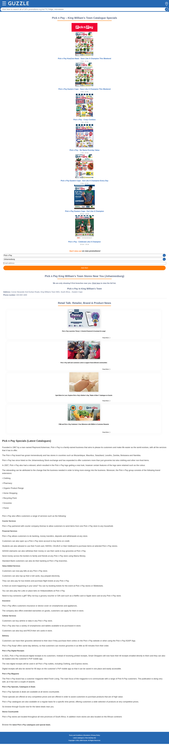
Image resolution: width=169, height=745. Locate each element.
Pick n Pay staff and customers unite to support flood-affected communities (84, 362)
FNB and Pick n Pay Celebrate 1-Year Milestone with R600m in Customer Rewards (84, 424)
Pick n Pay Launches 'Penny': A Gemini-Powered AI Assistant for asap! (84, 331)
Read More (106, 338)
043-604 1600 (21, 295)
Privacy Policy (95, 735)
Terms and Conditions (76, 735)
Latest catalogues (78, 738)
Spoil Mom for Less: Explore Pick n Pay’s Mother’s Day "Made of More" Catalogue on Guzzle (83, 395)
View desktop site (90, 738)
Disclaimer (87, 735)
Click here (96, 283)
